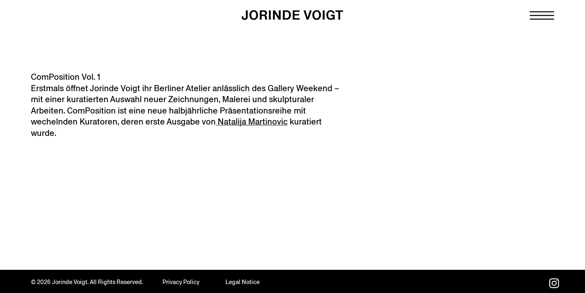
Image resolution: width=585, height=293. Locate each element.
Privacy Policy (180, 282)
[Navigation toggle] (542, 15)
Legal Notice (242, 282)
